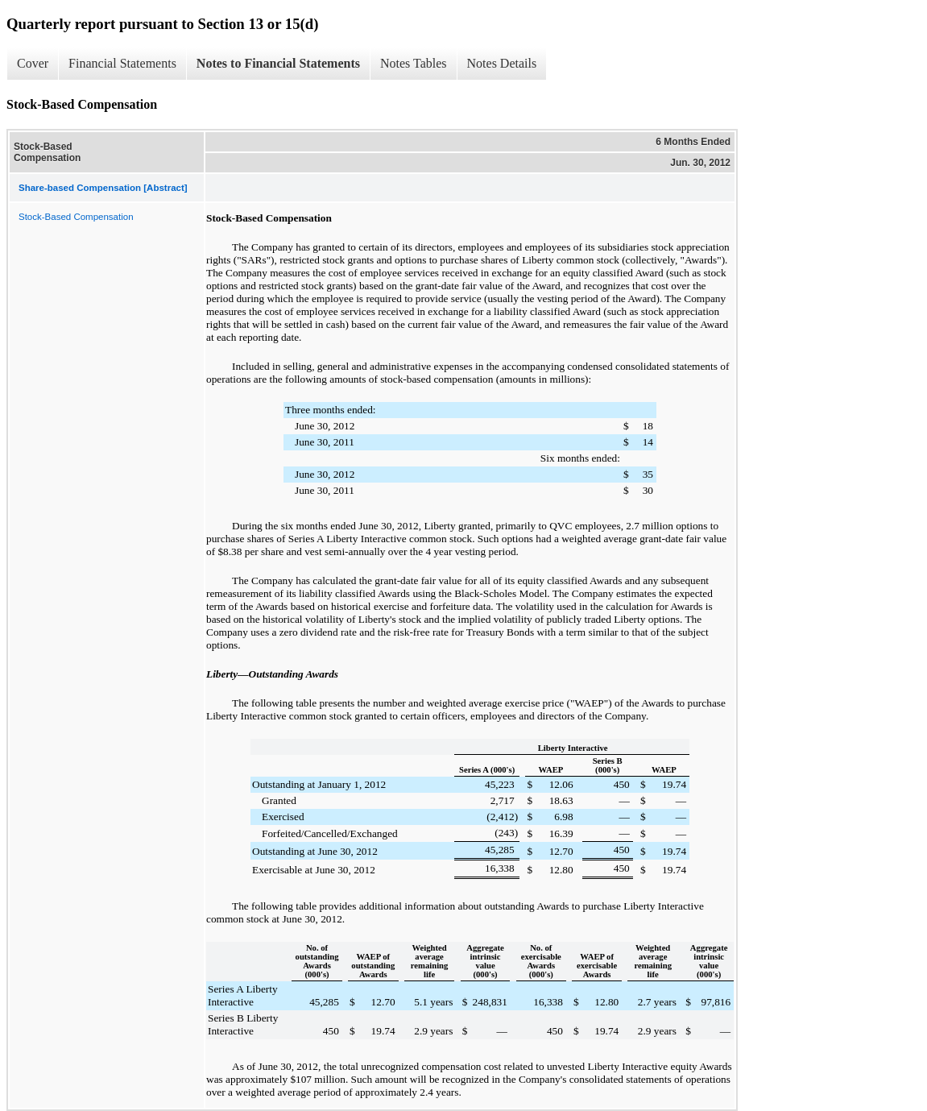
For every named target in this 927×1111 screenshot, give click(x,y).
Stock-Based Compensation (76, 217)
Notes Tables (413, 63)
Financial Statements (122, 63)
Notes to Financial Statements (278, 63)
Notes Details (502, 63)
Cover (32, 63)
